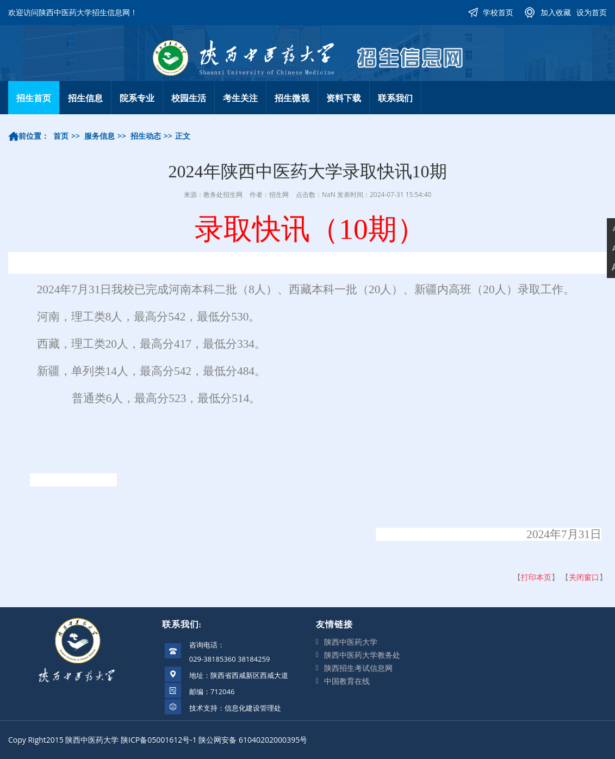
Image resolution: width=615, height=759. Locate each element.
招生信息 (85, 97)
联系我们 (395, 97)
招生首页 (33, 97)
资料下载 (343, 97)
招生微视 (292, 97)
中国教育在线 (347, 681)
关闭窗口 (584, 577)
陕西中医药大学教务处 (362, 655)
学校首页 (498, 12)
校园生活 (188, 97)
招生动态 (146, 136)
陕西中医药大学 (350, 642)
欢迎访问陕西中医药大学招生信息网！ (73, 12)
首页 (61, 136)
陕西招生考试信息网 (358, 668)
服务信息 (99, 136)
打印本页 (536, 577)
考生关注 (240, 97)
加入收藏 (556, 12)
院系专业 (137, 97)
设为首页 (591, 12)
